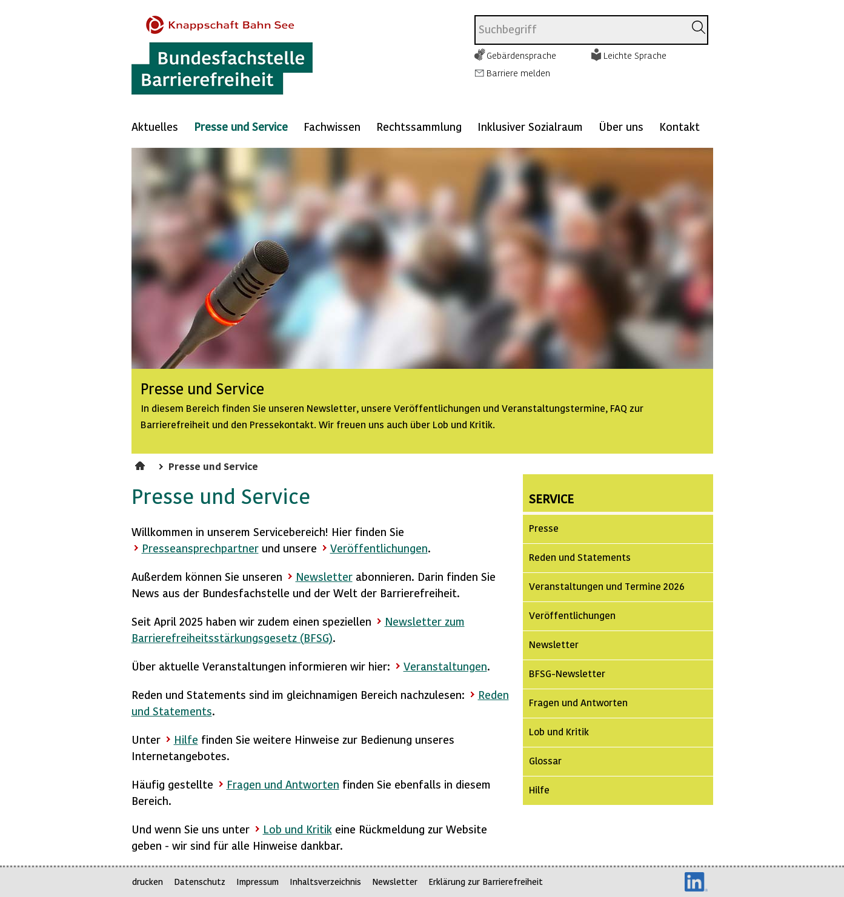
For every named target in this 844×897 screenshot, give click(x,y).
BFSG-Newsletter (567, 673)
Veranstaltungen (445, 666)
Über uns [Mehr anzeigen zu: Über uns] (621, 126)
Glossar (545, 760)
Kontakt (679, 126)
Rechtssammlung (419, 126)
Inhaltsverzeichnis (325, 881)
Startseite (141, 464)
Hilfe (186, 739)
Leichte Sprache (634, 55)
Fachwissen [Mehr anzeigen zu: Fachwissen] (332, 126)
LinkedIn (696, 882)
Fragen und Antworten (283, 784)
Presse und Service (241, 126)
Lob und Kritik (297, 829)
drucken (147, 881)
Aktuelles (154, 126)
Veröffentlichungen (379, 547)
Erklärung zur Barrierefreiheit (485, 881)
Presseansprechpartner (200, 547)
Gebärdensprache (521, 55)
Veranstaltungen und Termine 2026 (607, 586)
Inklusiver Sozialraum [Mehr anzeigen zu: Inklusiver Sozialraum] (530, 126)
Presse (544, 528)
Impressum (257, 881)
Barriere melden (518, 72)
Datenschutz (199, 881)
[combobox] (579, 30)
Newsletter (324, 576)
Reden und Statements (580, 557)
